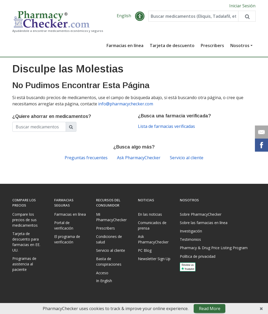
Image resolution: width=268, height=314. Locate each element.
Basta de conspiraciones (108, 261)
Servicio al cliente (186, 158)
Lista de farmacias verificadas (166, 126)
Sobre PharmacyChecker (200, 214)
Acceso (102, 272)
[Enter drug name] (193, 16)
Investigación (191, 231)
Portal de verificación (63, 225)
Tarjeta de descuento (172, 45)
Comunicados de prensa (152, 225)
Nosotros (239, 45)
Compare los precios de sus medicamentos (25, 220)
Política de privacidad (197, 256)
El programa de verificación (67, 239)
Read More (209, 308)
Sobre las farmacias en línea (203, 222)
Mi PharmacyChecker (111, 217)
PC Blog (145, 250)
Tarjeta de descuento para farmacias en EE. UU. (26, 242)
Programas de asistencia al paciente (24, 264)
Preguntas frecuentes (86, 158)
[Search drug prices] (246, 16)
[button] (139, 16)
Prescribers (212, 45)
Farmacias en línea (125, 45)
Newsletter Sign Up (154, 258)
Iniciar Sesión (242, 6)
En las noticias (150, 214)
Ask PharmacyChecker (138, 158)
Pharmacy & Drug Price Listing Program (214, 247)
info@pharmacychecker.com (125, 104)
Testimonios (190, 239)
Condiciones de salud (109, 239)
